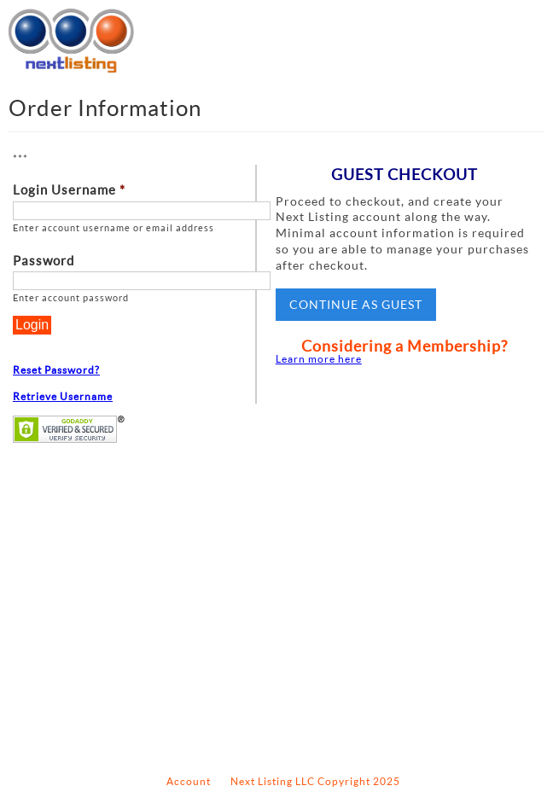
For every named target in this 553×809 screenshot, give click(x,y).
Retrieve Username (63, 396)
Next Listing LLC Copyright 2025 (315, 781)
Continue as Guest (355, 304)
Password (43, 261)
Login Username (69, 190)
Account (188, 781)
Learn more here (319, 358)
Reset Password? (56, 370)
